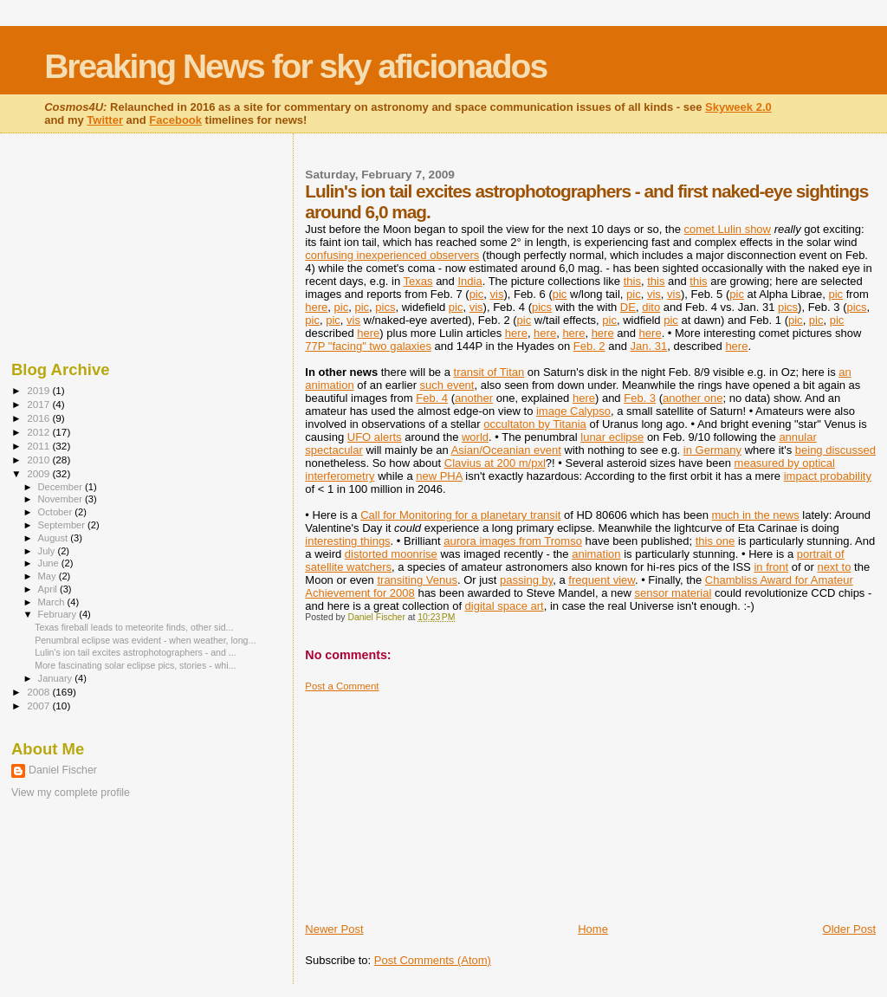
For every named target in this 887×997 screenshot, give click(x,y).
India (469, 281)
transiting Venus (417, 579)
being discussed (835, 449)
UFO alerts (374, 437)
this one (715, 540)
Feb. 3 (640, 398)
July (48, 551)
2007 (39, 705)
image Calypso (573, 411)
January (56, 678)
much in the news (756, 514)
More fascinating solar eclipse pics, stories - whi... (135, 665)
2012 (39, 431)
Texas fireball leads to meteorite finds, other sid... (134, 627)
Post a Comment (342, 686)
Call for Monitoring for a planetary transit (460, 514)
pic (476, 294)
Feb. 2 (589, 346)
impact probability (827, 475)
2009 (39, 473)
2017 (39, 404)
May (48, 576)
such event (447, 385)
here (316, 307)
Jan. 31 (649, 346)
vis (497, 294)
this (632, 281)
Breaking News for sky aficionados (295, 66)
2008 (39, 691)
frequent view (601, 579)
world (475, 437)
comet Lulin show (727, 229)
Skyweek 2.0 (738, 106)
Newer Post (334, 929)
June (50, 563)
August (54, 538)
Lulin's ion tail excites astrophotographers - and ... (135, 652)
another (474, 398)
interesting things (347, 540)
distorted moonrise (391, 553)
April (49, 589)
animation (596, 553)
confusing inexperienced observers (392, 255)
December (61, 487)
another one (692, 398)
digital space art (504, 605)
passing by (526, 579)
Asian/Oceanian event (506, 449)
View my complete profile (70, 793)
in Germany (712, 449)
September (63, 525)
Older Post (849, 929)
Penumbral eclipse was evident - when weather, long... (145, 640)
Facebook (175, 119)
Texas (418, 281)
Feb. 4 (432, 398)
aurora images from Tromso (513, 540)
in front (771, 566)
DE (628, 307)
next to (834, 566)
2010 (39, 459)
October (56, 512)
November (61, 499)
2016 (39, 418)
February (59, 614)
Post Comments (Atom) (432, 960)
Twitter (105, 119)
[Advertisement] (435, 800)
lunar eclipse (612, 437)
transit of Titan (489, 372)
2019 (39, 390)
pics (385, 307)
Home (593, 929)
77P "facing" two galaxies (368, 346)
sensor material (672, 592)
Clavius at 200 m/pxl (495, 462)
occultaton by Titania (534, 424)
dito (651, 307)
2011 (39, 445)
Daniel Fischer (63, 770)
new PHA (439, 475)
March (53, 602)
